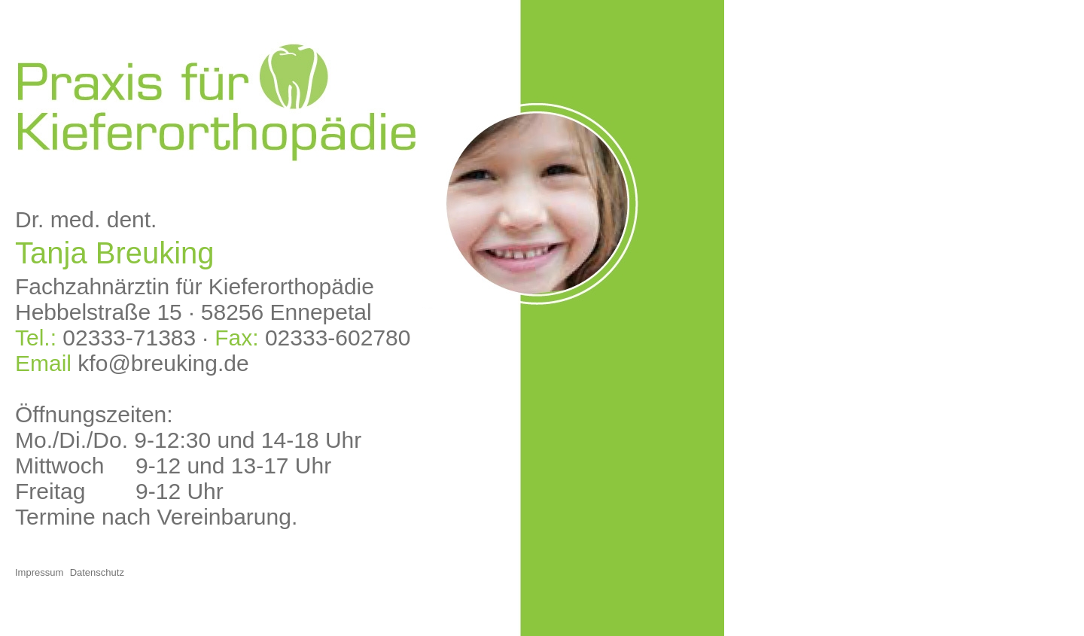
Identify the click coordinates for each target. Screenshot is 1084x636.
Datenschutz (97, 572)
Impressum (39, 572)
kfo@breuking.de (163, 363)
